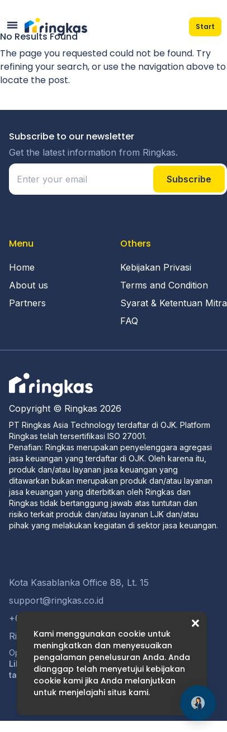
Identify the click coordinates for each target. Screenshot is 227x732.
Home (22, 267)
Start (205, 26)
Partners (27, 303)
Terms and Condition (164, 285)
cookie (131, 633)
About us (28, 285)
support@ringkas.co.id (56, 600)
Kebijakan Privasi (155, 267)
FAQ (129, 320)
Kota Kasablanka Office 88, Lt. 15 (79, 582)
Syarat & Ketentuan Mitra (173, 303)
